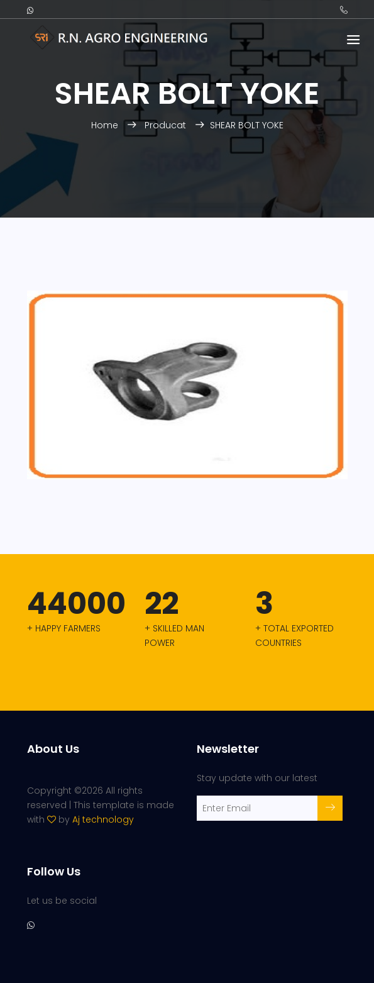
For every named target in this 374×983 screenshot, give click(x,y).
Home (106, 125)
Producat (165, 125)
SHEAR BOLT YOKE (246, 125)
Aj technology (103, 819)
